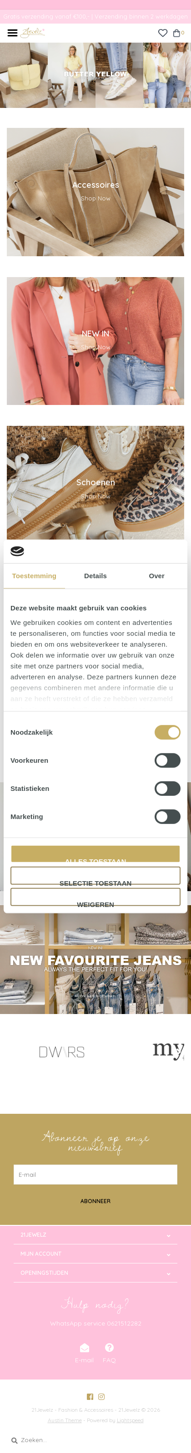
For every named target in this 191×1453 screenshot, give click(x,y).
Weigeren (95, 903)
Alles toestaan (95, 860)
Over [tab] (157, 576)
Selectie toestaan (96, 882)
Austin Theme (65, 1420)
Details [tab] (95, 576)
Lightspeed (130, 1420)
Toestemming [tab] (34, 576)
